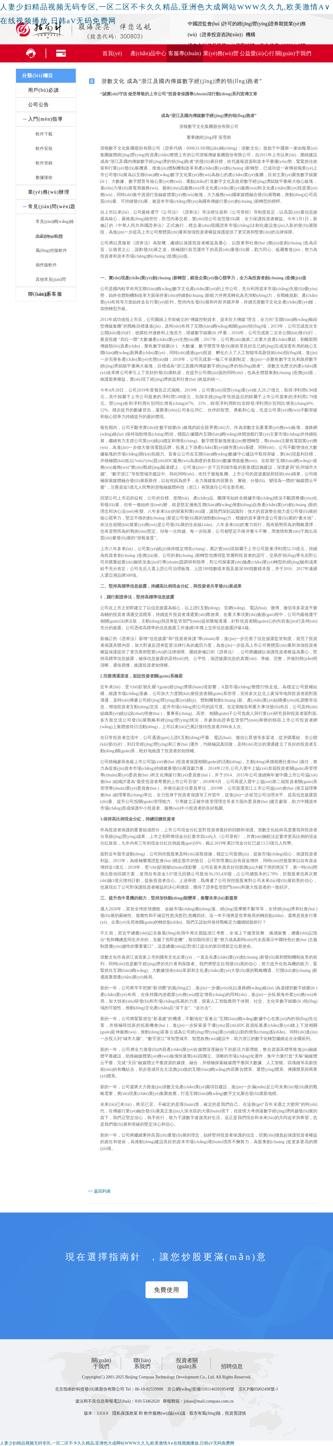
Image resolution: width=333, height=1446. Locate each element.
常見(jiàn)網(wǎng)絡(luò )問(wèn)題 (55, 224)
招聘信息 (232, 1366)
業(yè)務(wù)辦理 (49, 192)
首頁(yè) (112, 53)
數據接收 (44, 177)
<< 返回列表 (99, 1191)
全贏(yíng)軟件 (49, 236)
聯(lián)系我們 (142, 1363)
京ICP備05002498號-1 (258, 1389)
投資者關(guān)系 (187, 1363)
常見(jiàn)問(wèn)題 (52, 206)
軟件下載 (44, 134)
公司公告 (38, 104)
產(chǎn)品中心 (148, 53)
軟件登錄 (44, 163)
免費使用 (166, 1289)
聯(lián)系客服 (45, 293)
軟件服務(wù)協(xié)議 (164, 1413)
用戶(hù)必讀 (43, 90)
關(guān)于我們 (293, 53)
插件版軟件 (46, 265)
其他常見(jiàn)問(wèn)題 (51, 282)
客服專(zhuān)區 (184, 56)
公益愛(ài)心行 (257, 53)
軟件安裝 (44, 148)
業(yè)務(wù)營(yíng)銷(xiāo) (221, 56)
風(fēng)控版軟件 (51, 250)
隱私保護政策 (125, 1413)
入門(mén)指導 (45, 119)
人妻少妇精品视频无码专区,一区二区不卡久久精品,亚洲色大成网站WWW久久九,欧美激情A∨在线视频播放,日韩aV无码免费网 (117, 1443)
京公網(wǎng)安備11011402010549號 (200, 1389)
